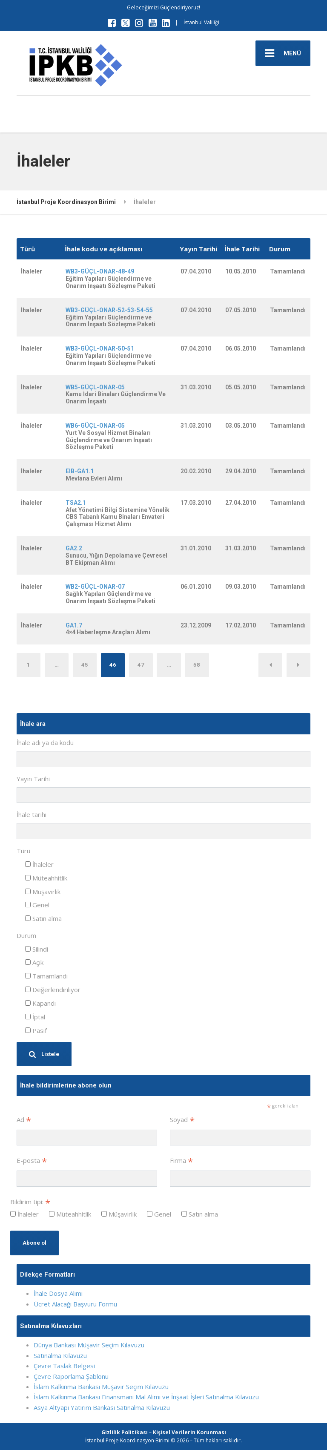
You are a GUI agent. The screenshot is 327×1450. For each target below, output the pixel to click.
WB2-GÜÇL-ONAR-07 (95, 586)
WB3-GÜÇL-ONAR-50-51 (100, 348)
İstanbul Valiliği (201, 22)
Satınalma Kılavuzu (60, 1355)
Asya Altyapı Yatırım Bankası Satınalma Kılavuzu (102, 1407)
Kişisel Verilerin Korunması (189, 1432)
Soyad (182, 1120)
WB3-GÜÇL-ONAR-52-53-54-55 (109, 310)
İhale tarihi (31, 814)
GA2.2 (74, 548)
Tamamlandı (46, 976)
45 (84, 665)
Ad (24, 1120)
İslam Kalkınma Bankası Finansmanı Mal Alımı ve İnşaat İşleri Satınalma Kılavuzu (146, 1396)
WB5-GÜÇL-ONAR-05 (95, 387)
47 (141, 665)
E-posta (32, 1161)
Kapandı (40, 1003)
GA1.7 (74, 625)
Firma (181, 1161)
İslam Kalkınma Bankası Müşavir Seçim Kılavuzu (101, 1386)
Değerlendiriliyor (52, 989)
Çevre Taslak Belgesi (64, 1365)
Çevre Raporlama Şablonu (71, 1376)
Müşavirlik (42, 891)
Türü (23, 850)
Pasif (36, 1030)
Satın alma (43, 918)
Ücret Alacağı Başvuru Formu (75, 1304)
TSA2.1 (76, 502)
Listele (44, 1054)
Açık (34, 962)
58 (196, 665)
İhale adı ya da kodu (45, 742)
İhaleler (39, 864)
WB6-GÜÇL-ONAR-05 (95, 425)
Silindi (36, 949)
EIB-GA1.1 (80, 471)
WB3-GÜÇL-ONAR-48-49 (100, 271)
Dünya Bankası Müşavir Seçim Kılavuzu (89, 1345)
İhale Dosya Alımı (58, 1293)
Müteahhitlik (46, 878)
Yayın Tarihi (33, 778)
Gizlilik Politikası (124, 1432)
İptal (35, 1017)
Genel (37, 904)
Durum (26, 935)
